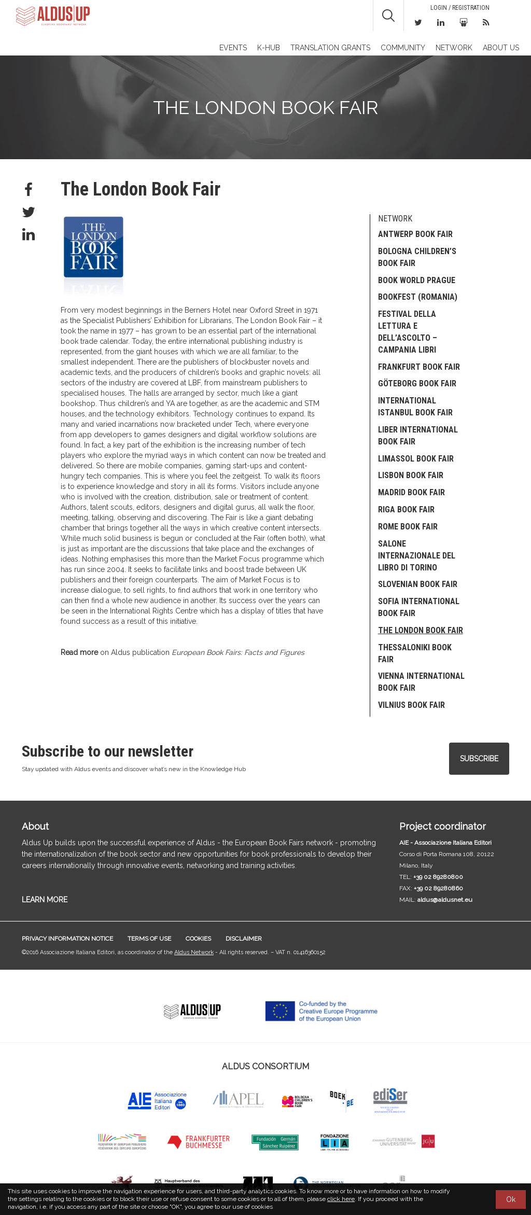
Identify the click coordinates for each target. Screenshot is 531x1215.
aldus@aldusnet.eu (444, 899)
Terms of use (149, 938)
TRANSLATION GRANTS (330, 48)
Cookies (198, 938)
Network (454, 48)
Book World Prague (416, 280)
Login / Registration (460, 7)
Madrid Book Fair (411, 492)
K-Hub (268, 48)
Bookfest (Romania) (417, 297)
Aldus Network (194, 952)
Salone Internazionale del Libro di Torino (416, 555)
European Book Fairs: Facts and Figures (238, 652)
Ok (510, 1199)
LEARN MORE (44, 900)
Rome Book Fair (408, 527)
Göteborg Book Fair (417, 383)
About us (501, 48)
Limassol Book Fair (416, 459)
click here (341, 1199)
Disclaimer (244, 938)
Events (233, 48)
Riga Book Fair (406, 509)
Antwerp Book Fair (415, 234)
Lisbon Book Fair (410, 475)
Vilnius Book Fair (411, 705)
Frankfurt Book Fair (419, 367)
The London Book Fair (420, 630)
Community (403, 48)
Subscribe (479, 759)
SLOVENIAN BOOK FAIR (417, 584)
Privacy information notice (67, 938)
